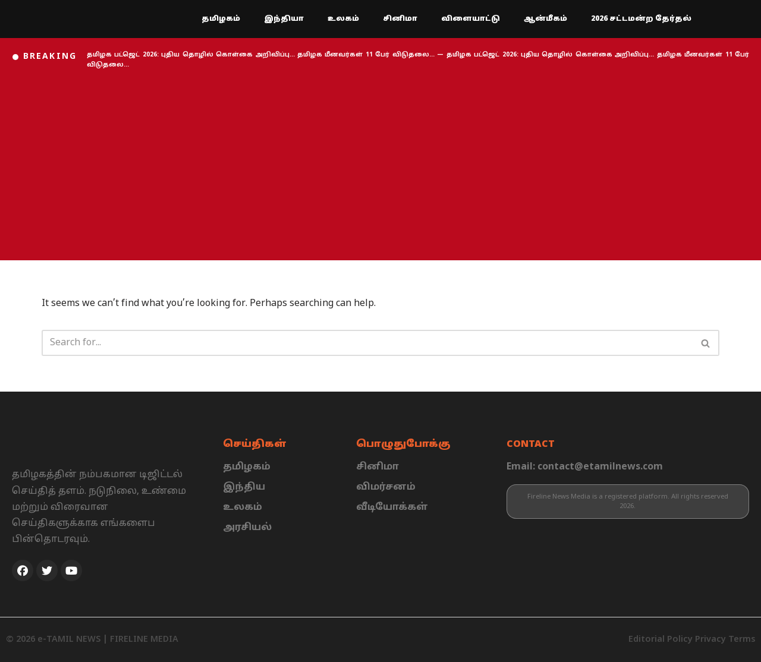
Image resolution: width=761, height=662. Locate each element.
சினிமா (400, 19)
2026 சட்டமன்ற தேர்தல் (641, 19)
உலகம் (343, 19)
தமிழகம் (221, 19)
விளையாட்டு (470, 19)
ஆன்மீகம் (545, 19)
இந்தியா (284, 19)
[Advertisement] (380, 165)
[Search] (367, 343)
